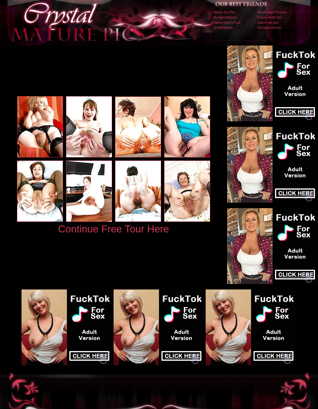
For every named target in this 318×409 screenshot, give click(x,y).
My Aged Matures (225, 17)
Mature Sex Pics (225, 12)
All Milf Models (223, 27)
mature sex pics (268, 22)
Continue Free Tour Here (113, 229)
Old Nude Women (269, 27)
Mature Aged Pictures (272, 12)
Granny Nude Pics (269, 17)
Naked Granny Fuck (227, 22)
